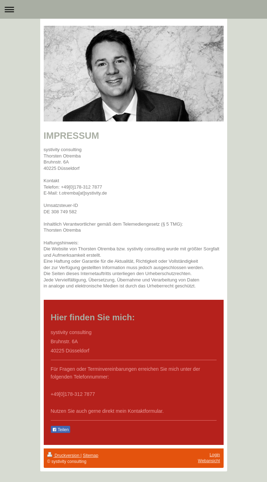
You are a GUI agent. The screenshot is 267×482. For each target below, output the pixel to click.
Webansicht (209, 460)
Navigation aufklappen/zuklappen (133, 9)
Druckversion (64, 455)
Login (215, 454)
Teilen (60, 429)
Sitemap (90, 455)
